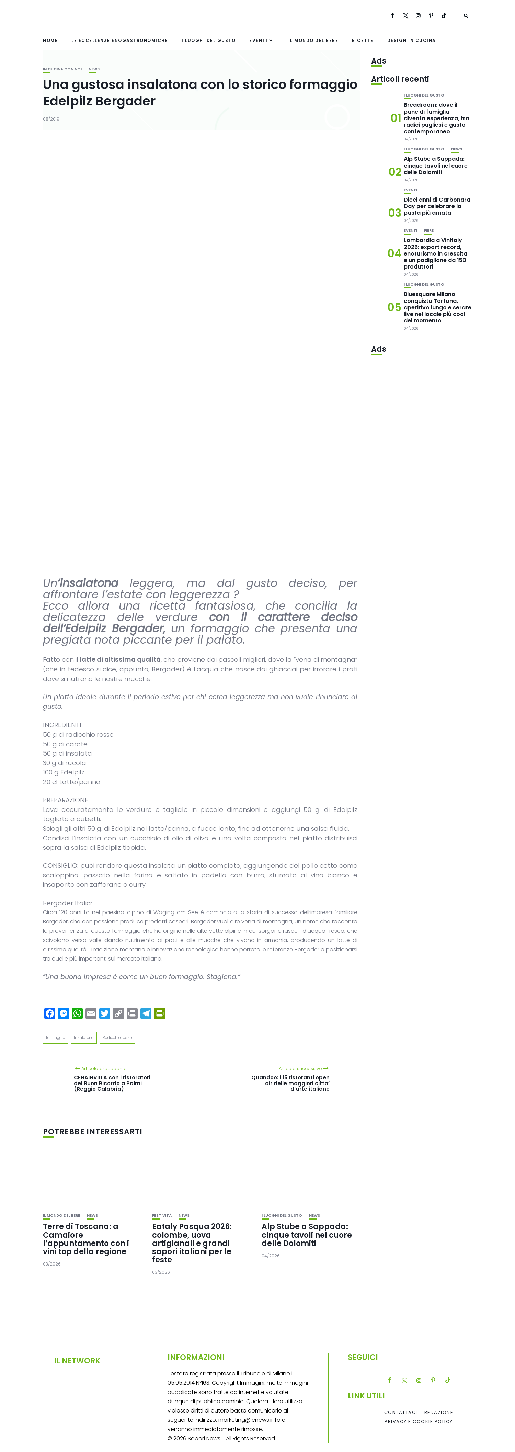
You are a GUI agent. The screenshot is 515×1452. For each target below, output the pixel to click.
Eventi (258, 40)
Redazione (439, 1412)
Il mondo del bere (313, 40)
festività (162, 1215)
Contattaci (400, 1412)
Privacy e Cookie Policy (419, 1421)
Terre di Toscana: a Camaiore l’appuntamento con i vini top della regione (86, 1239)
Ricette (363, 40)
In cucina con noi (62, 69)
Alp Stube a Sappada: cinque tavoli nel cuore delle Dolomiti (307, 1234)
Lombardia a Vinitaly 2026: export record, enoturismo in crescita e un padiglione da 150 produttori (435, 253)
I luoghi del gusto (209, 40)
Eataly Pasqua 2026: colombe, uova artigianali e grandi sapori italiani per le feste (192, 1243)
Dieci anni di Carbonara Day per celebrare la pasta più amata (437, 206)
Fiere (429, 230)
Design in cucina (411, 40)
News (94, 69)
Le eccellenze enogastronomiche (119, 40)
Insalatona (84, 1037)
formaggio (55, 1037)
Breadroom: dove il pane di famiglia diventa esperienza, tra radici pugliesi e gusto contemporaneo (436, 118)
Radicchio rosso (117, 1037)
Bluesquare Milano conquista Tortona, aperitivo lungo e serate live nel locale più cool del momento (437, 307)
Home (50, 40)
